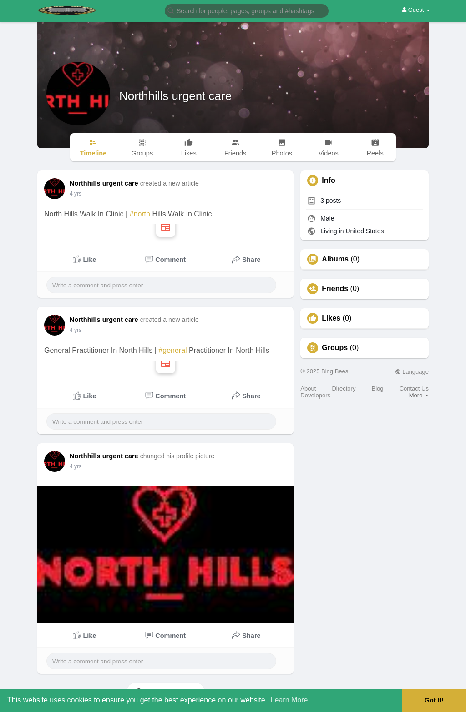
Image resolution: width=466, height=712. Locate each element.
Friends (335, 288)
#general (172, 350)
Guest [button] (416, 9)
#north (140, 214)
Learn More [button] (289, 700)
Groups (335, 347)
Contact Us (414, 388)
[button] (247, 10)
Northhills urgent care (175, 96)
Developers (315, 395)
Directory (343, 388)
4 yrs (75, 194)
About (308, 388)
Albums (335, 259)
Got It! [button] (434, 700)
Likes (331, 318)
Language (412, 372)
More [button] (419, 395)
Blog (378, 388)
